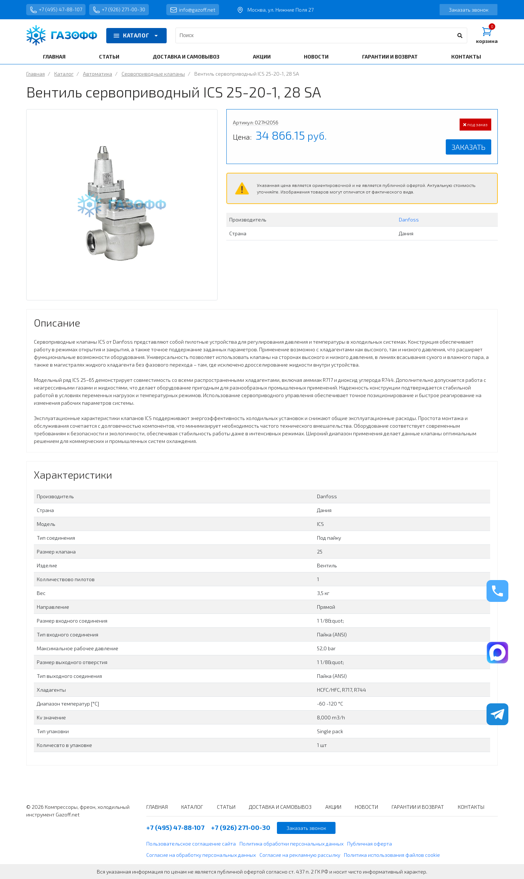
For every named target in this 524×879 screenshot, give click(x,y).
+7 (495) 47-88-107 (56, 9)
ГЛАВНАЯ (54, 56)
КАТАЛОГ (136, 36)
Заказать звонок (468, 10)
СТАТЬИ (109, 56)
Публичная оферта (369, 843)
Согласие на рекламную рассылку (299, 855)
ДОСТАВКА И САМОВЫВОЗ (186, 56)
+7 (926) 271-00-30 (121, 9)
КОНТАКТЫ (466, 56)
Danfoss (409, 219)
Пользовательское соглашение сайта (191, 843)
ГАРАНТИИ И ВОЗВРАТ (390, 56)
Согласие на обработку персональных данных (201, 855)
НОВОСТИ (316, 56)
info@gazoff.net (195, 9)
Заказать (468, 147)
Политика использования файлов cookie (392, 855)
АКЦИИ (262, 56)
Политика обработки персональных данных (291, 843)
